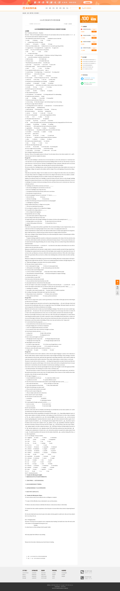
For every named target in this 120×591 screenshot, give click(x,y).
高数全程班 (43, 574)
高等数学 (54, 574)
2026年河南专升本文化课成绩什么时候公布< (91, 63)
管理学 (53, 576)
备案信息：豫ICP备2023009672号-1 (54, 585)
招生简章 (70, 23)
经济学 (53, 578)
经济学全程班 (43, 578)
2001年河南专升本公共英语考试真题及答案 (38, 556)
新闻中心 (24, 574)
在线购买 (94, 29)
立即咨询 (94, 31)
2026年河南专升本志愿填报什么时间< (89, 61)
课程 (50, 8)
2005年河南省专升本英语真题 (39, 558)
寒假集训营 (34, 576)
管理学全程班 (43, 576)
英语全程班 (43, 572)
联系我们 (24, 576)
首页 (47, 8)
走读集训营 (34, 578)
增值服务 (63, 576)
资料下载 (31, 13)
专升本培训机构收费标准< (87, 65)
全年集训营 (34, 572)
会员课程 (63, 574)
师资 (60, 8)
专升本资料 (36, 13)
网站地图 (24, 578)
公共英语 (54, 572)
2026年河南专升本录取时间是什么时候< (90, 59)
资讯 (53, 8)
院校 (64, 8)
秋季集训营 (34, 574)
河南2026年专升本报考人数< (88, 67)
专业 (67, 8)
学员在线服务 (64, 572)
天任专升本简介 (25, 572)
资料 (57, 8)
